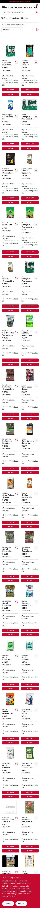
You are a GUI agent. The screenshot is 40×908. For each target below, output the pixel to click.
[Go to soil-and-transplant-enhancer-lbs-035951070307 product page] (10, 340)
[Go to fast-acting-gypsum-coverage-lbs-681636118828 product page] (10, 394)
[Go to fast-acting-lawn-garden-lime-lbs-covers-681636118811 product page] (10, 448)
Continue (8, 903)
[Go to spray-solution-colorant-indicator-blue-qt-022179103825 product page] (29, 448)
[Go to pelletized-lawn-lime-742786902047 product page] (10, 664)
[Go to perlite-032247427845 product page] (10, 232)
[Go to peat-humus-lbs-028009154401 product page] (29, 718)
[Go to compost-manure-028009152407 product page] (10, 772)
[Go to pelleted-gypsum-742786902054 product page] (10, 502)
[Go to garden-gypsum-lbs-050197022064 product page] (29, 178)
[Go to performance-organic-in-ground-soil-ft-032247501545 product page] (10, 178)
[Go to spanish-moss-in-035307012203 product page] (10, 826)
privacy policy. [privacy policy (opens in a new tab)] (12, 891)
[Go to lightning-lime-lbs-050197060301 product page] (29, 340)
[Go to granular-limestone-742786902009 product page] (29, 664)
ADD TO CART (10, 89)
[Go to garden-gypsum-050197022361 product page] (10, 286)
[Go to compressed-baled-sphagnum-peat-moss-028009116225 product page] (29, 394)
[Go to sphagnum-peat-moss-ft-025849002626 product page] (29, 124)
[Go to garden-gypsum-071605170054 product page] (10, 718)
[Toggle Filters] (37, 29)
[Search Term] (20, 12)
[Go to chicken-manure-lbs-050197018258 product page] (29, 502)
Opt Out (21, 903)
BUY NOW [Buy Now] (10, 94)
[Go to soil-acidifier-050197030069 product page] (10, 124)
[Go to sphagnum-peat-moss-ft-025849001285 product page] (10, 70)
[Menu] (3, 6)
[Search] (37, 12)
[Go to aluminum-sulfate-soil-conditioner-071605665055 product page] (29, 610)
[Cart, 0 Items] (36, 7)
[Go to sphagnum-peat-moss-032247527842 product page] (29, 232)
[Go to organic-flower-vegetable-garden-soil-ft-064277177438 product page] (29, 70)
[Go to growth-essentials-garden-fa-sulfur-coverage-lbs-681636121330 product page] (10, 610)
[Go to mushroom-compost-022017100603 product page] (29, 772)
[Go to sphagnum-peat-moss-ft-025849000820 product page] (29, 286)
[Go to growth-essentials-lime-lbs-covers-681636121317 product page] (10, 556)
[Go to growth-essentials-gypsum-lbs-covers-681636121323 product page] (29, 556)
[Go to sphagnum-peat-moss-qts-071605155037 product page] (29, 826)
